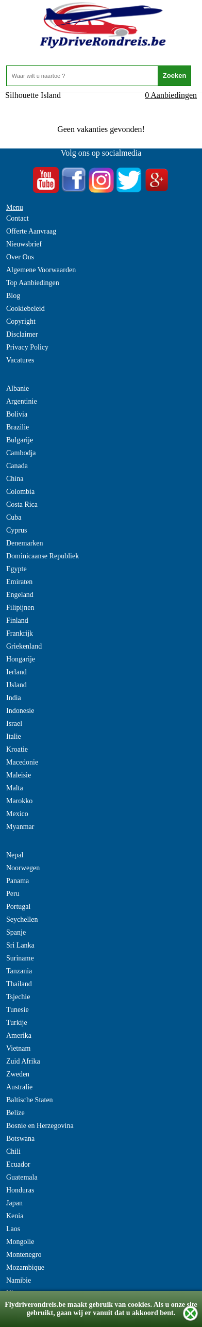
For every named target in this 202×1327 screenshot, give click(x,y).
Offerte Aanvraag (31, 231)
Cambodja (21, 453)
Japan (14, 1203)
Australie (19, 1087)
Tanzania (19, 971)
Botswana (20, 1138)
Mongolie (20, 1242)
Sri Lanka (20, 945)
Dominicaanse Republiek (42, 556)
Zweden (17, 1074)
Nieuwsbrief (24, 244)
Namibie (18, 1280)
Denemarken (24, 543)
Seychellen (22, 919)
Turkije (16, 1022)
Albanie (17, 388)
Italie (13, 736)
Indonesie (20, 711)
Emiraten (19, 582)
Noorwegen (23, 868)
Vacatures (20, 360)
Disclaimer (22, 334)
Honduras (20, 1190)
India (13, 698)
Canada (17, 466)
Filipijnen (20, 607)
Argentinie (21, 401)
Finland (17, 620)
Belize (15, 1113)
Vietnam (18, 1048)
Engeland (19, 595)
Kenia (14, 1216)
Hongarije (20, 659)
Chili (13, 1151)
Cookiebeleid (25, 308)
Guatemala (22, 1177)
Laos (13, 1229)
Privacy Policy (27, 347)
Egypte (16, 569)
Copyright (21, 321)
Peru (13, 894)
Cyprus (16, 530)
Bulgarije (19, 440)
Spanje (16, 932)
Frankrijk (19, 633)
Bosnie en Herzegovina (40, 1126)
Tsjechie (18, 997)
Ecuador (18, 1164)
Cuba (14, 517)
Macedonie (22, 762)
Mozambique (25, 1267)
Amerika (18, 1035)
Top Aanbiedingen (32, 283)
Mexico (17, 814)
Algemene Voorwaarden (41, 270)
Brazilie (17, 427)
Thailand (19, 984)
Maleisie (18, 775)
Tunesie (17, 1010)
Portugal (18, 906)
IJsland (16, 685)
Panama (17, 881)
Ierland (16, 672)
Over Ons (20, 257)
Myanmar (20, 827)
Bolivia (16, 414)
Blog (13, 296)
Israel (14, 723)
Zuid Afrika (23, 1061)
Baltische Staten (29, 1100)
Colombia (20, 491)
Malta (14, 788)
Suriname (20, 958)
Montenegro (23, 1254)
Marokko (19, 801)
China (14, 479)
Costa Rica (22, 504)
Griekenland (24, 646)
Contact (17, 218)
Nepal (14, 855)
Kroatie (17, 749)
